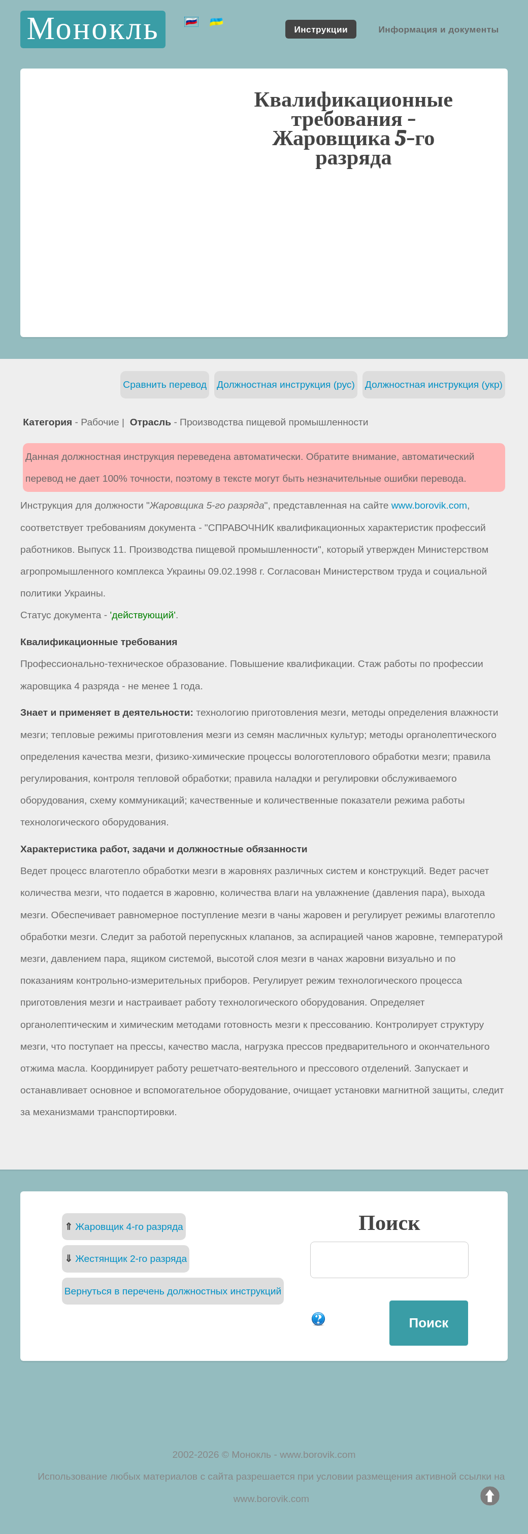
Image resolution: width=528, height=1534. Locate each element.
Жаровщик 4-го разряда (129, 1226)
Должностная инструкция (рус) (286, 384)
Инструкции (321, 29)
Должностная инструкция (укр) (434, 384)
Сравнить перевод (165, 384)
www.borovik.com (429, 505)
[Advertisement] (264, 251)
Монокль (92, 29)
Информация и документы (438, 29)
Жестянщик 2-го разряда (131, 1258)
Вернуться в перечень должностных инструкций (172, 1291)
